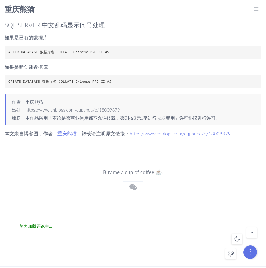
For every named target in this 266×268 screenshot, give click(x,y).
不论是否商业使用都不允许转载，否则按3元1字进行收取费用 (113, 118)
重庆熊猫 (20, 9)
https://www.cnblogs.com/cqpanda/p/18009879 (72, 109)
